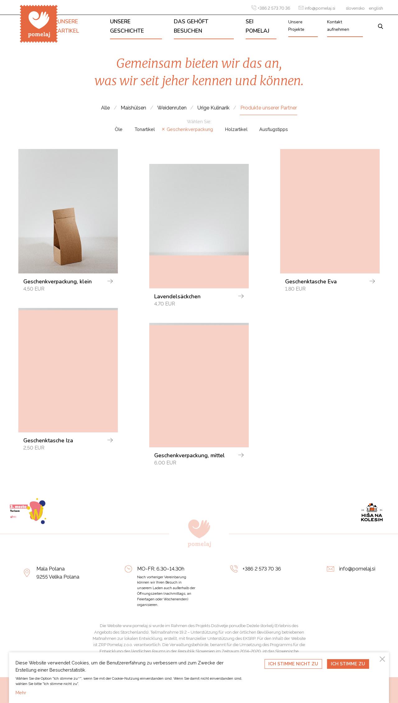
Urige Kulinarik (213, 108)
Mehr (21, 692)
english (376, 8)
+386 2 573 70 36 (270, 8)
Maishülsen (133, 108)
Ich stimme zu (348, 663)
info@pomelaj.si (316, 8)
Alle (105, 108)
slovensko (355, 8)
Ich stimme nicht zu (293, 663)
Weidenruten (172, 108)
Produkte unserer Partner (268, 108)
